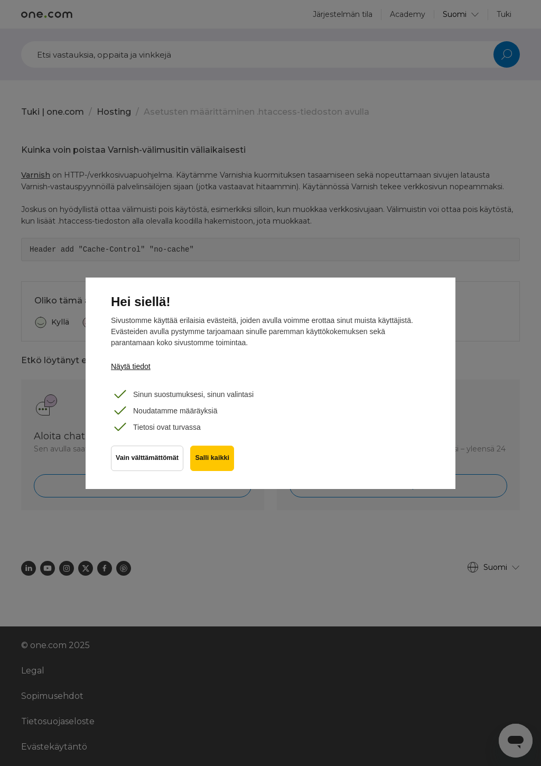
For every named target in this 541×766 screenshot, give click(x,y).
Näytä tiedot (131, 366)
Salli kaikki (213, 460)
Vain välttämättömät (147, 460)
